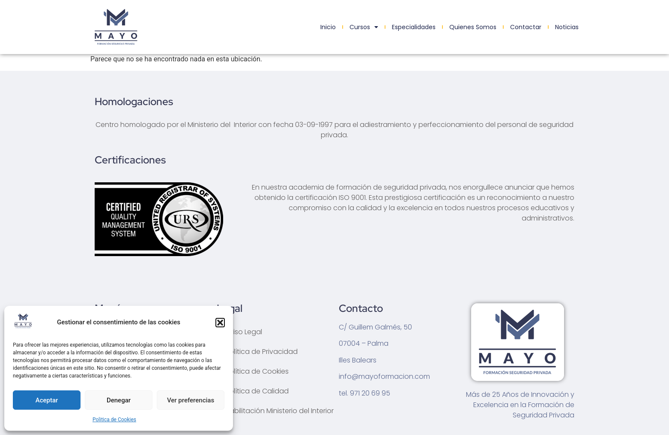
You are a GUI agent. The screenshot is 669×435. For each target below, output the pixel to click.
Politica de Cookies (114, 420)
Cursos (363, 27)
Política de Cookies (257, 371)
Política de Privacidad (261, 351)
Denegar (119, 400)
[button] (220, 322)
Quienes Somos (472, 27)
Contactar (525, 27)
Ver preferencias (190, 400)
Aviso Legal (243, 332)
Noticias (567, 27)
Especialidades (414, 27)
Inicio (328, 27)
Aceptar (47, 400)
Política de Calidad (257, 391)
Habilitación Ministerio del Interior (279, 411)
